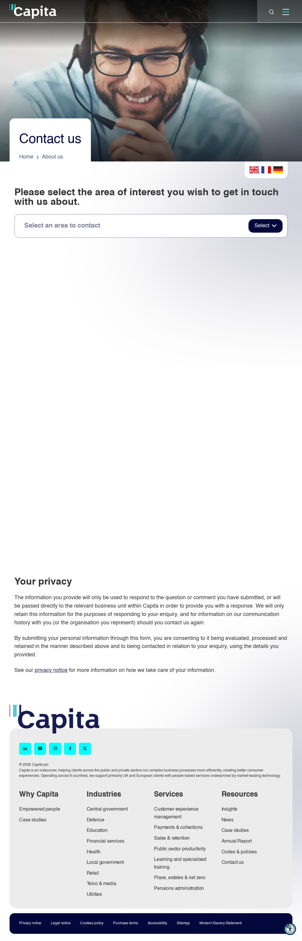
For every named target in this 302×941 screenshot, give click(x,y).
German (278, 169)
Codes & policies (239, 852)
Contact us (233, 862)
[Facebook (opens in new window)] (70, 749)
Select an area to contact (62, 225)
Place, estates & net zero (179, 878)
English (254, 169)
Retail (93, 873)
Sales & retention (172, 838)
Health (93, 852)
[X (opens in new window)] (85, 749)
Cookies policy (91, 923)
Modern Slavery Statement (220, 923)
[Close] (271, 12)
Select (261, 225)
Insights (230, 809)
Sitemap (183, 923)
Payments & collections (178, 827)
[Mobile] (285, 12)
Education (97, 830)
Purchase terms (125, 923)
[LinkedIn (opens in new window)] (25, 749)
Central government (107, 809)
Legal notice (61, 923)
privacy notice (51, 670)
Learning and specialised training (180, 863)
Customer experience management (176, 813)
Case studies (32, 820)
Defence (95, 820)
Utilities (94, 894)
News (228, 820)
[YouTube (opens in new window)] (40, 749)
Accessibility (157, 923)
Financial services (105, 841)
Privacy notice (30, 923)
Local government (105, 862)
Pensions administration (179, 888)
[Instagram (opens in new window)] (55, 749)
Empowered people (39, 809)
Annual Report (237, 841)
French (266, 169)
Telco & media (101, 883)
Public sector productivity (180, 849)
